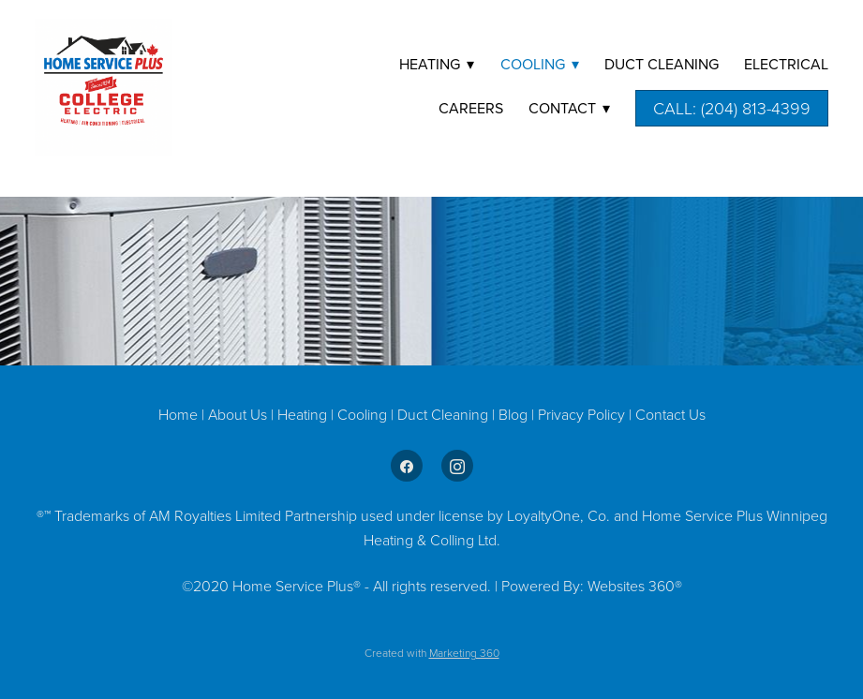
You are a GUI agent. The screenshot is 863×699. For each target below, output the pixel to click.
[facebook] (407, 466)
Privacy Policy (581, 414)
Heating (304, 414)
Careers (471, 107)
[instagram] (457, 466)
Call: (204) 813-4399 (732, 108)
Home (179, 414)
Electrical (786, 63)
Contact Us (670, 414)
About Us (237, 414)
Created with (432, 653)
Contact (569, 107)
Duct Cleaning (442, 414)
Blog (514, 414)
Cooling (364, 414)
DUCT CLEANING (661, 63)
